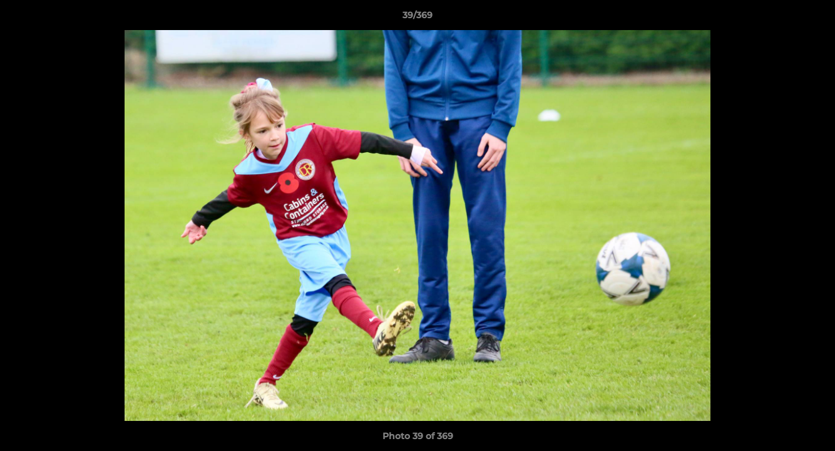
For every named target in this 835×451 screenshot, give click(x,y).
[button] (812, 18)
